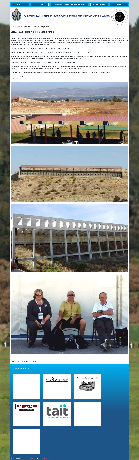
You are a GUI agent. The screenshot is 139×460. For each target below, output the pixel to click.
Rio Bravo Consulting (49, 458)
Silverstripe (34, 458)
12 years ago (20, 361)
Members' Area (99, 4)
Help (119, 4)
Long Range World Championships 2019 (69, 4)
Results (13, 27)
